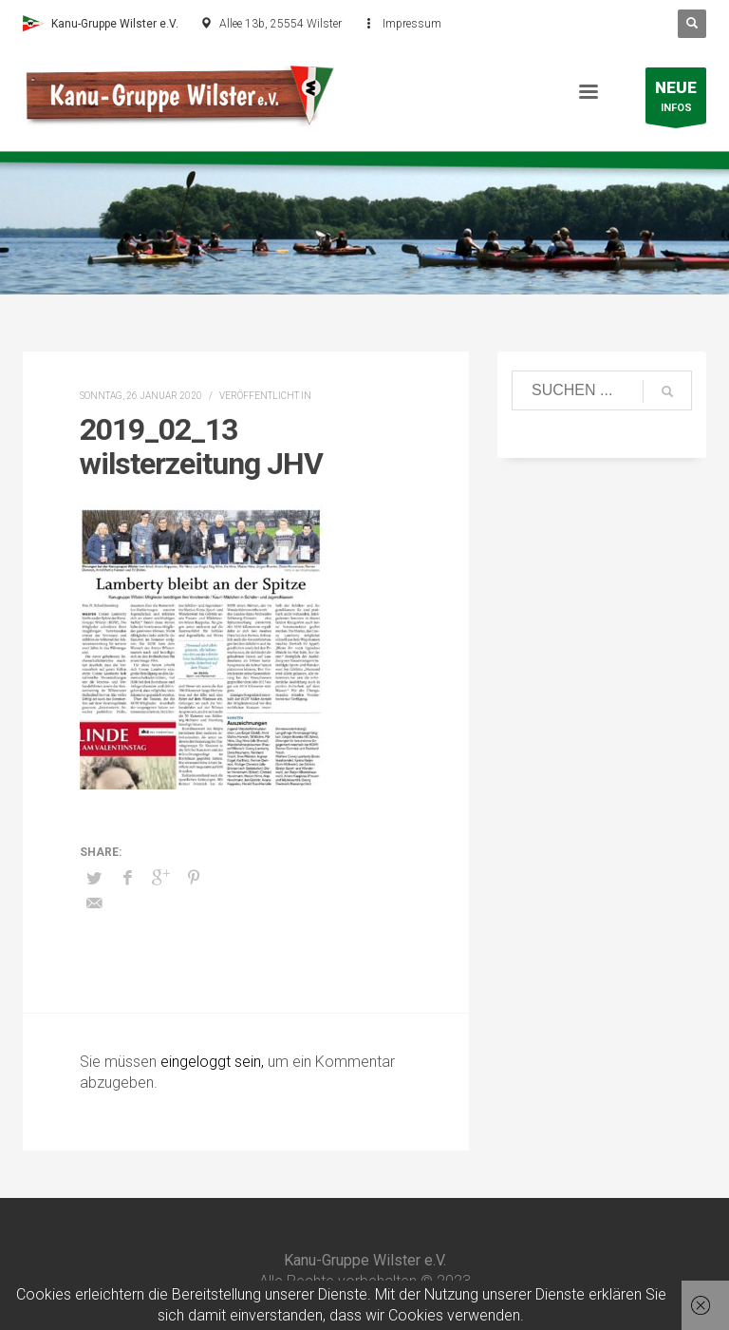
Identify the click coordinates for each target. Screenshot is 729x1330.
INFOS (675, 100)
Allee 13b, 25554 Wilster (280, 23)
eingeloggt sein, (214, 1062)
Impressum (412, 23)
